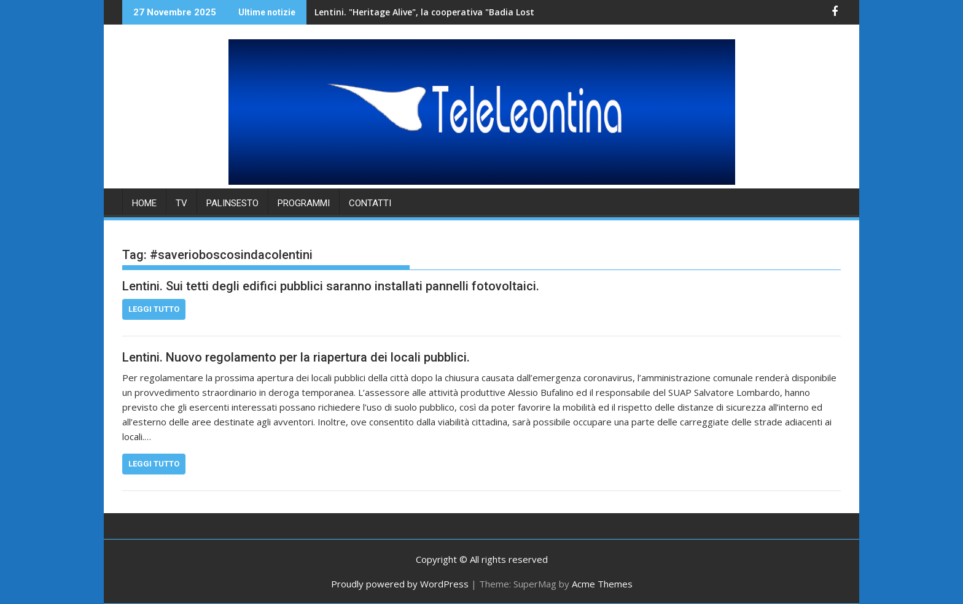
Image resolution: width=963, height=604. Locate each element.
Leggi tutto (153, 309)
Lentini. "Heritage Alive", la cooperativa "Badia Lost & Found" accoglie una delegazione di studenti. (468, 12)
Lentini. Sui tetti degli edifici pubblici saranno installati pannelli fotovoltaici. (330, 286)
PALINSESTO (232, 203)
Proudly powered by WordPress (400, 584)
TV (181, 203)
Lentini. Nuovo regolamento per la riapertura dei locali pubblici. (296, 357)
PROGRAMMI (304, 203)
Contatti (370, 203)
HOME (144, 203)
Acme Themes (602, 584)
